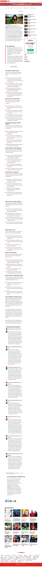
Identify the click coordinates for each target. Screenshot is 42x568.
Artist (8, 235)
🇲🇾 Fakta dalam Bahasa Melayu (31, 559)
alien (15, 107)
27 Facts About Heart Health (16, 533)
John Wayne (9, 92)
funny (12, 141)
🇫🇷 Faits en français (36, 556)
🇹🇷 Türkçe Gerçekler (13, 561)
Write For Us (30, 555)
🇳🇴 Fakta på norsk (3, 558)
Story (13, 110)
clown (18, 88)
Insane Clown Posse (13, 259)
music (9, 254)
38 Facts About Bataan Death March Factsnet (8, 546)
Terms (5, 556)
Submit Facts (16, 556)
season (16, 279)
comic (17, 116)
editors (12, 488)
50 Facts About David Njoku (7, 533)
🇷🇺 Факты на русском (28, 560)
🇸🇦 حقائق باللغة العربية (18, 558)
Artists (6, 231)
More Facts (21, 556)
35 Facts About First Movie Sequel (16, 545)
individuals (15, 161)
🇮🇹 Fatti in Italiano (11, 557)
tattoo (13, 244)
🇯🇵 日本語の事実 (15, 559)
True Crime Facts (20, 11)
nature (10, 305)
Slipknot (11, 271)
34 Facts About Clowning (24, 520)
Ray (7, 183)
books (10, 101)
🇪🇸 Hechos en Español (4, 557)
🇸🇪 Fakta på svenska (36, 557)
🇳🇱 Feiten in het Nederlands (5, 560)
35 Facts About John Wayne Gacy (8, 520)
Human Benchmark (27, 61)
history (20, 72)
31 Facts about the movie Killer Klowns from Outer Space (16, 519)
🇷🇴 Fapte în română (21, 560)
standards (8, 486)
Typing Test (26, 59)
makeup (16, 39)
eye (21, 320)
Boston (14, 164)
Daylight (17, 117)
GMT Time (25, 57)
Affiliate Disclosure (37, 555)
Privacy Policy (10, 556)
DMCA (2, 556)
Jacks (15, 189)
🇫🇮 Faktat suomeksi (11, 558)
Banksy (13, 240)
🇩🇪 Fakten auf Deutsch (28, 556)
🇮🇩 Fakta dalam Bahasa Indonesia (6, 559)
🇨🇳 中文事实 (19, 561)
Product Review (20, 555)
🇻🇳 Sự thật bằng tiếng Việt (4, 561)
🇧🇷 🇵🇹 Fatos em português (20, 557)
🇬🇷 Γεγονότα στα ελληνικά (27, 558)
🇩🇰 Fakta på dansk (28, 557)
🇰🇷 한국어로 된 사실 (22, 559)
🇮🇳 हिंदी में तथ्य (35, 558)
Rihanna (19, 268)
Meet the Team (13, 555)
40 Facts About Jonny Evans (32, 533)
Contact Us (25, 555)
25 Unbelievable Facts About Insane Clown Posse (33, 519)
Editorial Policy (7, 555)
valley (12, 135)
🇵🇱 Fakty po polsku (13, 560)
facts (16, 73)
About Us (2, 555)
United (12, 156)
